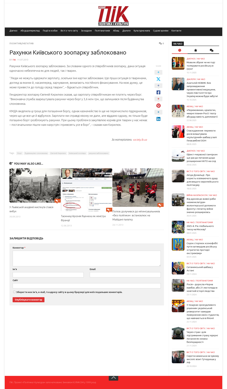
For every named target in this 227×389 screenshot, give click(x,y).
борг (19, 153)
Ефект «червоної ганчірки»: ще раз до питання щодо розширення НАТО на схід (202, 157)
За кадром (86, 30)
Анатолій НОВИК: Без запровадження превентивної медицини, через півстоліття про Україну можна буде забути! (202, 89)
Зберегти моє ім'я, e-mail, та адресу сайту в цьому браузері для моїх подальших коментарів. (69, 292)
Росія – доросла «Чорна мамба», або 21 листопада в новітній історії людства (202, 287)
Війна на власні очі (197, 195)
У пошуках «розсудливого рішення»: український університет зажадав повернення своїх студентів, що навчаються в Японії (203, 311)
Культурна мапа (142, 30)
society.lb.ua (140, 139)
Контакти (176, 30)
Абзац (116, 30)
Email (93, 269)
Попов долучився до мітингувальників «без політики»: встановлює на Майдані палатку (136, 215)
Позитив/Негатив (22, 43)
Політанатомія (102, 30)
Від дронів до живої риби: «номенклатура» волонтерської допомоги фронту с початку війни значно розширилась (201, 205)
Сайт (15, 280)
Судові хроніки (160, 30)
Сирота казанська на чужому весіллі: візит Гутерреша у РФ (203, 359)
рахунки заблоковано (98, 153)
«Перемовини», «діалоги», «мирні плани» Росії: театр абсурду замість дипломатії (202, 113)
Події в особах (50, 30)
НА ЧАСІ (201, 59)
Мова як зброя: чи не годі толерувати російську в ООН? (201, 65)
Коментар (19, 247)
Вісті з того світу (69, 30)
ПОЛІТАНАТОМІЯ (204, 222)
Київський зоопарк (77, 153)
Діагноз (13, 30)
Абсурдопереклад (30, 30)
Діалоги (126, 30)
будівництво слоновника (36, 153)
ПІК (14, 59)
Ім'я (15, 269)
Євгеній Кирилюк (58, 153)
